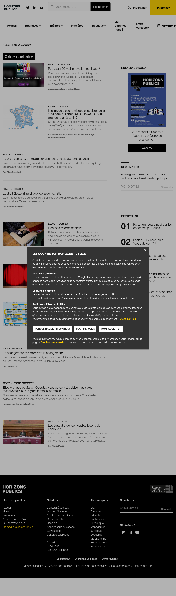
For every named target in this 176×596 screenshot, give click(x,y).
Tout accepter (111, 328)
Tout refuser (85, 328)
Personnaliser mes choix (52, 328)
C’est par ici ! (128, 318)
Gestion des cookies (53, 342)
